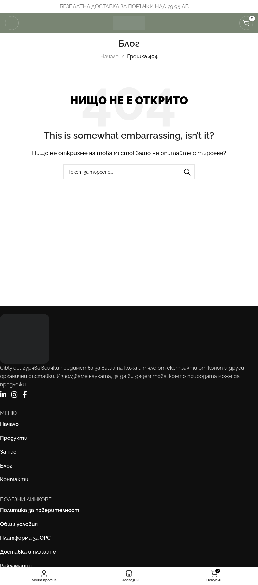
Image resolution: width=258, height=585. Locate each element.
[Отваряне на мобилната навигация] (12, 23)
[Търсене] (129, 171)
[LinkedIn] (3, 395)
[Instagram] (14, 395)
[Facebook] (24, 395)
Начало (109, 56)
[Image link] (24, 338)
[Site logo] (129, 22)
